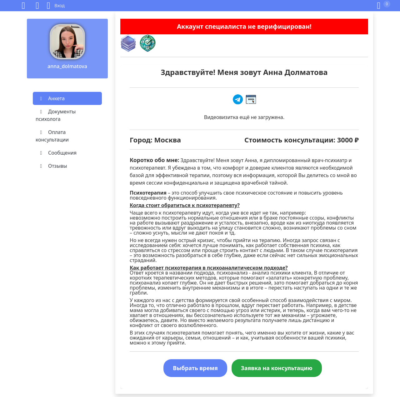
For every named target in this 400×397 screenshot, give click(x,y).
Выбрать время (195, 368)
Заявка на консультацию (276, 368)
